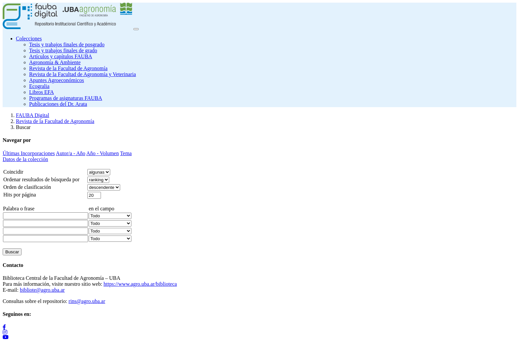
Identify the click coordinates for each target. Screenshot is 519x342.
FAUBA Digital (32, 115)
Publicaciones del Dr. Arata (58, 104)
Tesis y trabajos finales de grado (63, 50)
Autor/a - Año (70, 153)
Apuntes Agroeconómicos (56, 80)
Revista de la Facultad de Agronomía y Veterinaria (82, 74)
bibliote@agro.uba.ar (42, 290)
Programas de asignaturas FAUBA (65, 98)
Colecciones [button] (29, 38)
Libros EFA (41, 92)
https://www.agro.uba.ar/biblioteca (140, 284)
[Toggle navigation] (136, 29)
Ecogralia (39, 86)
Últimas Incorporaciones (29, 153)
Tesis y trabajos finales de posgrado (67, 44)
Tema (126, 153)
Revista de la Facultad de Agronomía (68, 68)
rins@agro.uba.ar (87, 301)
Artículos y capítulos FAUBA (60, 56)
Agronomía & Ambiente (55, 62)
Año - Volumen (102, 153)
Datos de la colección (25, 159)
